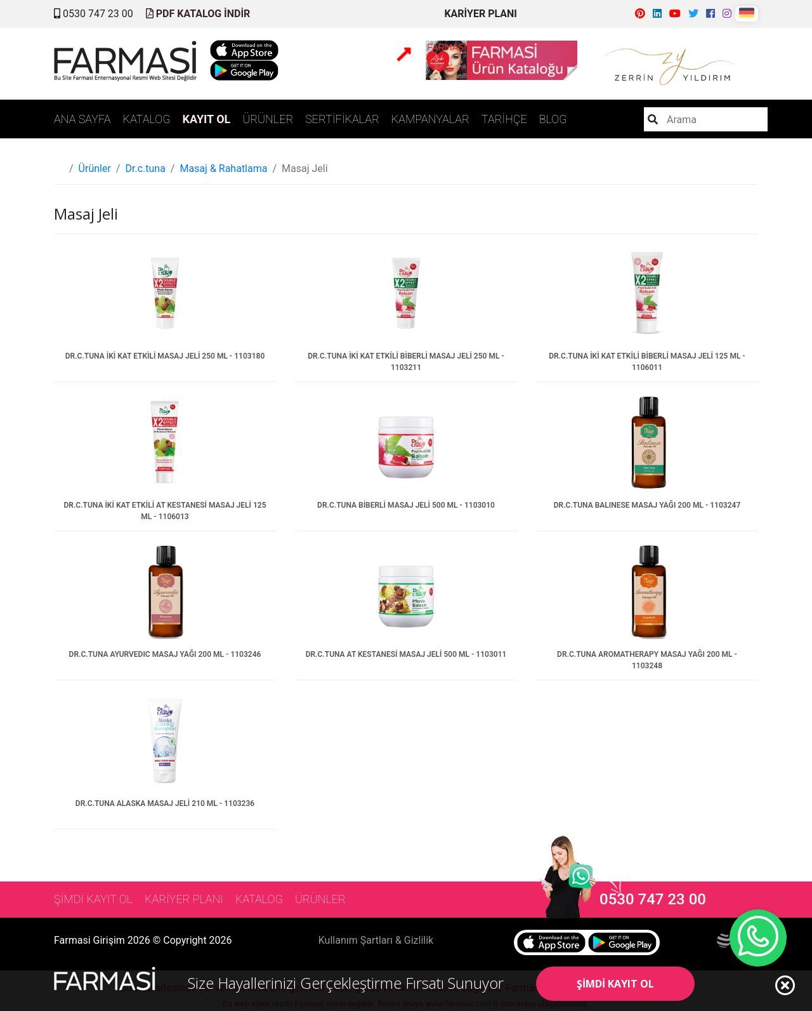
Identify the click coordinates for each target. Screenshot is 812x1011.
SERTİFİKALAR (342, 119)
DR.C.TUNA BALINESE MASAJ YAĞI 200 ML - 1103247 (647, 505)
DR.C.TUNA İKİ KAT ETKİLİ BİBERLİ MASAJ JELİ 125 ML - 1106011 (647, 362)
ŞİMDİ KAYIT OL (615, 984)
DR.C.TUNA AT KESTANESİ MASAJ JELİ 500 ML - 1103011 (406, 654)
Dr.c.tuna (145, 168)
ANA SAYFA (82, 119)
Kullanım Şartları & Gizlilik (375, 940)
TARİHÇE (504, 119)
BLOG (553, 119)
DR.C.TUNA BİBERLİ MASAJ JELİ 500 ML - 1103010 (406, 505)
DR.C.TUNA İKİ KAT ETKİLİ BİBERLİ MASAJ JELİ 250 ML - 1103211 (406, 362)
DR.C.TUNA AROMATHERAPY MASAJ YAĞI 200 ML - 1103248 (647, 660)
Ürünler (95, 168)
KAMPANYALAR (430, 119)
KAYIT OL (207, 119)
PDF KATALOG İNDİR (198, 14)
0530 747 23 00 (93, 14)
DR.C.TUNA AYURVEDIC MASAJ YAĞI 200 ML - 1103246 (165, 654)
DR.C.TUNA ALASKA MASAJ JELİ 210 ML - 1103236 (164, 803)
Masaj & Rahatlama (223, 168)
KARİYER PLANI (480, 14)
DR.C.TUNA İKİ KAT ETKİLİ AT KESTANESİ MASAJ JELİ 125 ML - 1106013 (164, 511)
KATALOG (147, 119)
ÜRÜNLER (267, 119)
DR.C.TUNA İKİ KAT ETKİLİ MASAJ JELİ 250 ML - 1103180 (165, 356)
